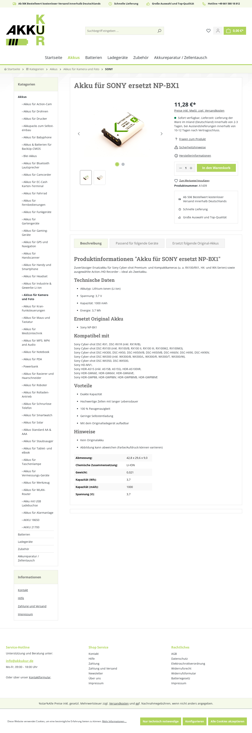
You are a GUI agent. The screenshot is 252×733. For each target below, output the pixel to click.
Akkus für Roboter (35, 385)
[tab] (91, 243)
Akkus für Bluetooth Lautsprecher (35, 165)
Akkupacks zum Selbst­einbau (38, 128)
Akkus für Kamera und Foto (35, 297)
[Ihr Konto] (218, 31)
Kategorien (35, 69)
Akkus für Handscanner (31, 255)
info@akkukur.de (19, 661)
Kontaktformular (40, 677)
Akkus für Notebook (36, 352)
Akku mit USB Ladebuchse (31, 503)
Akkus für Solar (33, 422)
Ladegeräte (25, 542)
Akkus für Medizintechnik (32, 331)
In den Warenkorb (216, 168)
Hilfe (21, 598)
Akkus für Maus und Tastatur (36, 320)
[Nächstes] (161, 133)
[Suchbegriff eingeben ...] (120, 31)
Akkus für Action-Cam (37, 104)
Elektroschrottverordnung (188, 663)
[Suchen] (159, 31)
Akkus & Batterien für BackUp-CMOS (37, 147)
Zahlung (94, 663)
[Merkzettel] (208, 31)
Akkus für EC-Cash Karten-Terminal (34, 184)
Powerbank (30, 366)
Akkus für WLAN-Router (33, 492)
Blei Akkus (30, 156)
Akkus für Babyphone (37, 137)
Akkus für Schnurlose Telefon (36, 406)
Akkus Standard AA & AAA (36, 432)
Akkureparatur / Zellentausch (28, 558)
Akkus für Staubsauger (38, 441)
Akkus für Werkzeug (36, 482)
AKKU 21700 (31, 527)
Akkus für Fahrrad (35, 193)
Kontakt (23, 590)
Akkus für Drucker (35, 118)
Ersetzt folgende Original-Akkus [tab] (195, 243)
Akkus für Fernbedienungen (33, 203)
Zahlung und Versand (32, 606)
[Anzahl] (185, 168)
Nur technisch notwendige (161, 721)
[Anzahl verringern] (180, 168)
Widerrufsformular (183, 673)
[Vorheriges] (78, 133)
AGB (174, 654)
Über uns (95, 678)
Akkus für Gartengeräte (30, 221)
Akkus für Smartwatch (37, 415)
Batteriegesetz (180, 678)
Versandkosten (119, 703)
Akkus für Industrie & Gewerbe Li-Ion (36, 285)
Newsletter (96, 673)
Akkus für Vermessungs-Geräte (35, 473)
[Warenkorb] (235, 31)
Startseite (12, 69)
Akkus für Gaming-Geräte (35, 233)
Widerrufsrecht (181, 668)
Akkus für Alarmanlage (38, 512)
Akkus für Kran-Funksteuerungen (33, 308)
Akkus (22, 97)
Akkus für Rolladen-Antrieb (35, 394)
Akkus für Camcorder (37, 174)
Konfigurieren (194, 721)
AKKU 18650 (31, 520)
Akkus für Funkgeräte (37, 212)
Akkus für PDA (32, 359)
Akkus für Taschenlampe (31, 462)
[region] (120, 142)
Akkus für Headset (35, 276)
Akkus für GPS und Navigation (35, 244)
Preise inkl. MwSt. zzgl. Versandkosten (199, 110)
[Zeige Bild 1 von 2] (117, 164)
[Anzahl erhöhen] (191, 168)
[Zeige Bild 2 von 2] (123, 164)
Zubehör (23, 549)
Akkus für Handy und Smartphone (36, 267)
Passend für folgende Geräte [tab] (137, 243)
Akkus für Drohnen (35, 111)
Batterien (24, 534)
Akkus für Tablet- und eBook (37, 450)
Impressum (25, 614)
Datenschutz (179, 658)
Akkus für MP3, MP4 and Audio (36, 342)
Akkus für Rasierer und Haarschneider (38, 376)
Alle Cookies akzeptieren (227, 721)
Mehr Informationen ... (114, 721)
